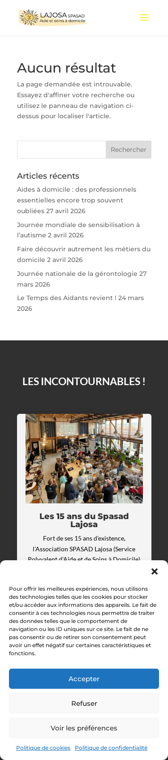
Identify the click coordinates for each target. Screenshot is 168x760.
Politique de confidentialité (111, 747)
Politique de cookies (43, 747)
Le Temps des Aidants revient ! (66, 298)
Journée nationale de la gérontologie (77, 274)
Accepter (84, 678)
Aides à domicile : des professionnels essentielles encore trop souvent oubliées (76, 200)
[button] (154, 571)
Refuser (84, 703)
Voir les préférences (84, 728)
